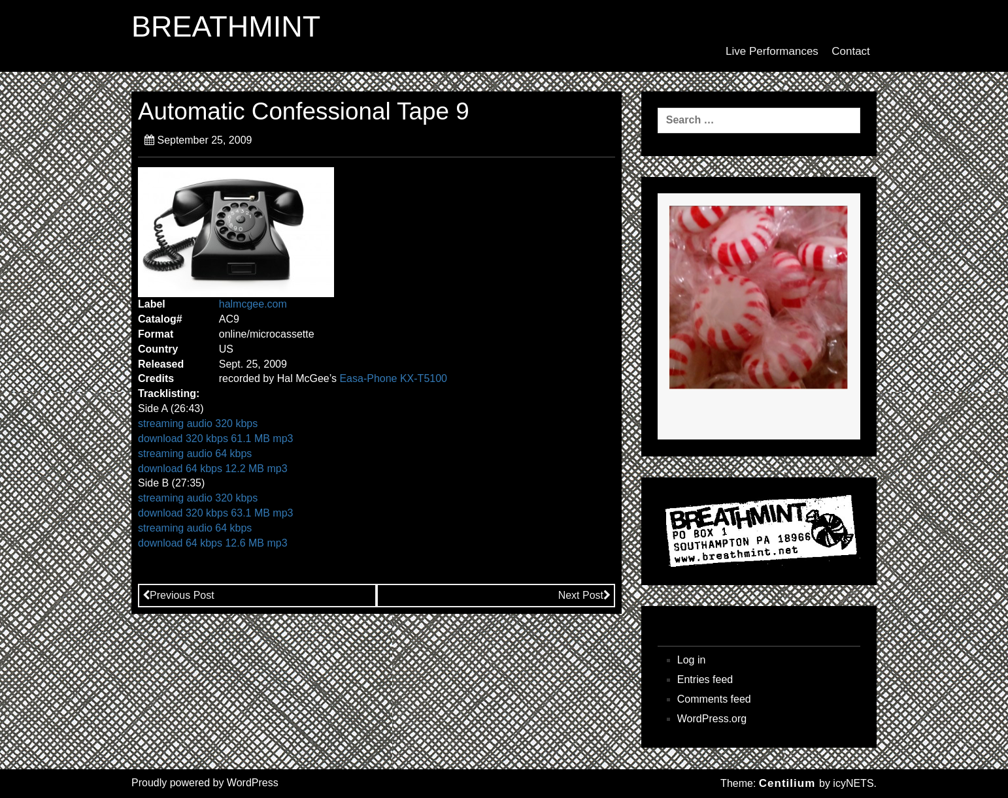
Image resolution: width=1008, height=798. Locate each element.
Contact (851, 51)
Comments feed (714, 699)
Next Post (584, 595)
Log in (691, 659)
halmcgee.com (253, 304)
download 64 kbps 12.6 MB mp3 (213, 543)
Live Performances (772, 51)
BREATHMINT (225, 26)
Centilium (787, 783)
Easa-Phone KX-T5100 (393, 378)
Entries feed (705, 679)
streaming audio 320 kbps (198, 423)
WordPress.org (712, 718)
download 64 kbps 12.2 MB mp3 (213, 468)
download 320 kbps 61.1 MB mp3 (215, 438)
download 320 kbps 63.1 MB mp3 (215, 513)
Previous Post (178, 595)
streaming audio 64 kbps (195, 453)
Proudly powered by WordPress (204, 782)
